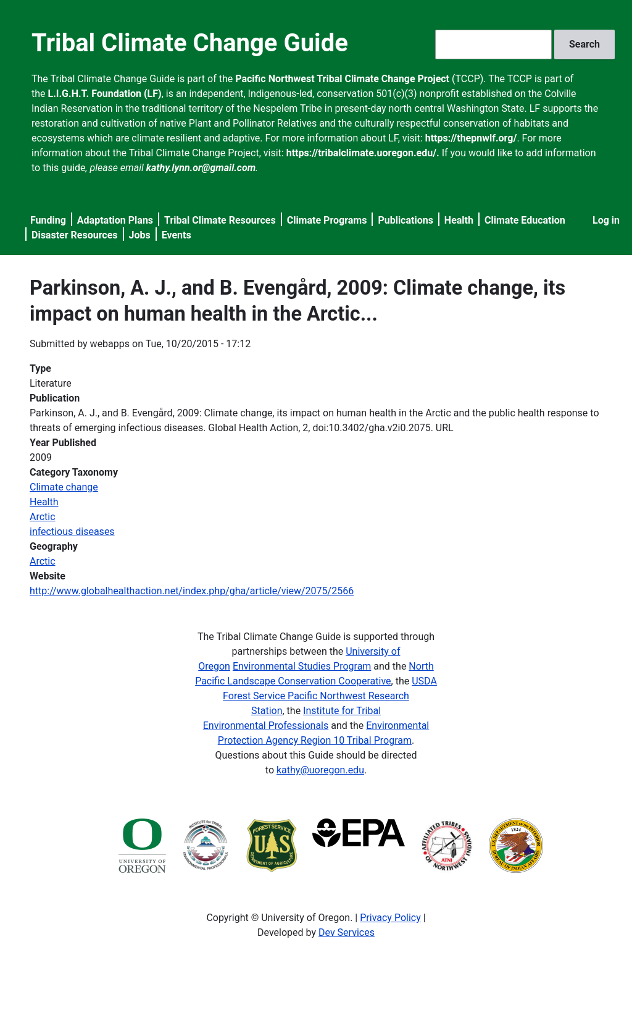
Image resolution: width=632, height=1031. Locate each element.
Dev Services (346, 932)
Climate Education (524, 220)
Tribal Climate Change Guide (189, 42)
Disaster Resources (74, 235)
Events (176, 235)
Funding (48, 220)
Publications (405, 220)
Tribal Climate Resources (220, 220)
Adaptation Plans (115, 220)
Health (458, 220)
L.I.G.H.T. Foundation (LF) (105, 93)
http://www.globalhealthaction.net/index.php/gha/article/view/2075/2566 (192, 591)
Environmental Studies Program (302, 666)
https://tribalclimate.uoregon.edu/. (362, 153)
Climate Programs (327, 220)
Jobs (140, 235)
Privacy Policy (390, 918)
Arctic (43, 517)
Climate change (64, 487)
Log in (606, 220)
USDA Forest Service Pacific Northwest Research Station (330, 696)
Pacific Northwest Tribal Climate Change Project (342, 79)
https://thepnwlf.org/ (471, 138)
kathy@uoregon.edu (320, 770)
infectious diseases (72, 531)
